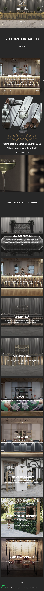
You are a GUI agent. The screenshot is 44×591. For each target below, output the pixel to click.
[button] (3, 90)
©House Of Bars (10, 587)
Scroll (22, 21)
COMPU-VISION (33, 587)
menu (41, 7)
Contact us (22, 47)
